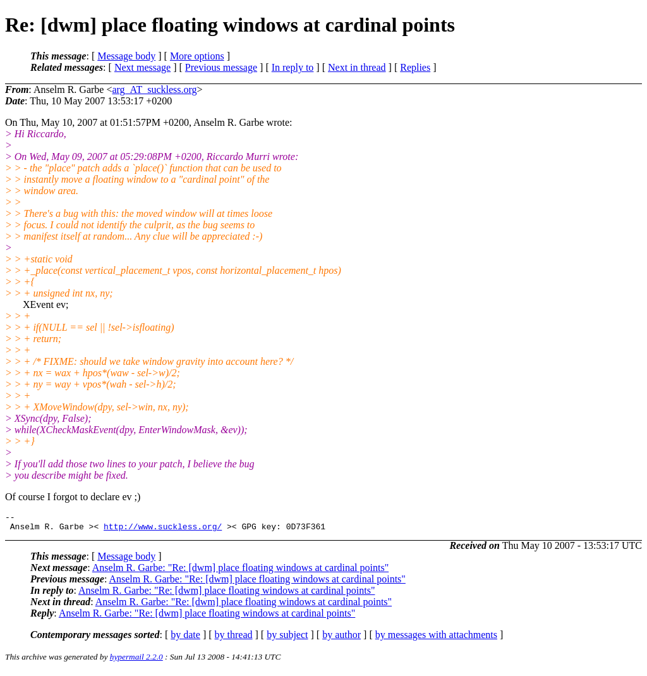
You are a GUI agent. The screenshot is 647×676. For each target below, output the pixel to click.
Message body (126, 56)
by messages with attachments (436, 638)
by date (185, 638)
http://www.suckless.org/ (163, 530)
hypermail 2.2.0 (136, 660)
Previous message (221, 67)
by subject (287, 638)
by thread (234, 638)
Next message (142, 67)
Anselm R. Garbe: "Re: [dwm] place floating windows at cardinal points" (240, 571)
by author (341, 638)
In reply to (293, 67)
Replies (415, 67)
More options (197, 56)
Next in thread (357, 67)
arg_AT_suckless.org (154, 89)
